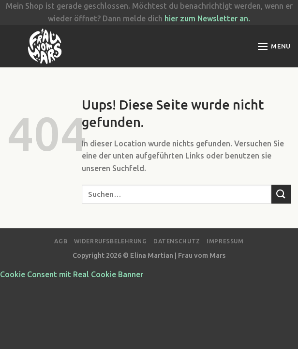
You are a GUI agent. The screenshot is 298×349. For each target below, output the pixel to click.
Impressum (225, 241)
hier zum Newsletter (201, 18)
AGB (60, 241)
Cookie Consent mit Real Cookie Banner (71, 274)
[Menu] (274, 46)
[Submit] (281, 194)
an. (244, 18)
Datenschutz (176, 241)
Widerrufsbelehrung (110, 241)
